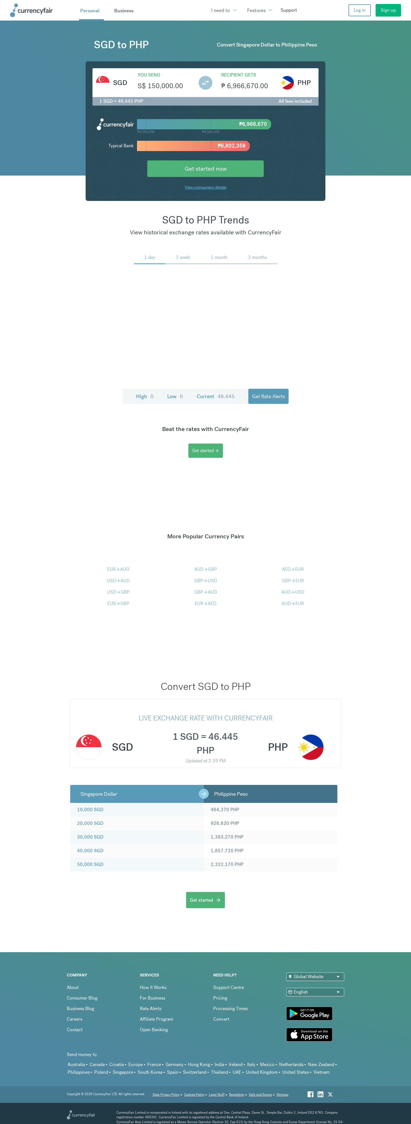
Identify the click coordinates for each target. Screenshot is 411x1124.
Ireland (236, 1064)
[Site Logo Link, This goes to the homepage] (42, 10)
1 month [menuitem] (219, 257)
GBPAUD (205, 592)
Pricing (220, 998)
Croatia (116, 1064)
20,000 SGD (90, 823)
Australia (76, 1064)
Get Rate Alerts (268, 396)
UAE (237, 1072)
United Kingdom (262, 1072)
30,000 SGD (90, 837)
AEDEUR (293, 569)
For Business (152, 998)
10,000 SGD (90, 810)
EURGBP (118, 604)
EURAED (205, 604)
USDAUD (118, 581)
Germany (175, 1064)
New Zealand (321, 1064)
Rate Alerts (150, 1009)
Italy (251, 1064)
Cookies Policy (194, 1095)
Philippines (79, 1072)
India (219, 1064)
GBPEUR (293, 581)
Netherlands (291, 1064)
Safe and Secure (260, 1095)
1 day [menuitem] (149, 257)
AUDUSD (292, 592)
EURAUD (118, 569)
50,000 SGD (90, 864)
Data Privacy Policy (166, 1095)
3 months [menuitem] (257, 257)
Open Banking (154, 1030)
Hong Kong (199, 1064)
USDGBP (118, 592)
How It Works (153, 987)
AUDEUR (293, 604)
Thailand (219, 1072)
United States (295, 1072)
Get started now (206, 168)
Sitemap (282, 1095)
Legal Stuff (217, 1095)
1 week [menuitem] (183, 257)
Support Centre (228, 987)
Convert (221, 1019)
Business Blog (80, 1009)
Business (124, 10)
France (154, 1064)
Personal (89, 10)
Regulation (236, 1095)
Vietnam (321, 1072)
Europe (135, 1064)
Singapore (123, 1072)
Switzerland (194, 1072)
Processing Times (230, 1009)
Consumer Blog (82, 998)
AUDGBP (205, 569)
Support (289, 10)
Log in (360, 10)
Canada (97, 1064)
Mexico (267, 1064)
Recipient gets (238, 75)
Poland (101, 1072)
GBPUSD (205, 581)
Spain (172, 1072)
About (73, 987)
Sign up (388, 10)
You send (149, 75)
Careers (74, 1019)
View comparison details (205, 187)
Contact (74, 1030)
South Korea (150, 1072)
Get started (205, 451)
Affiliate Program (156, 1019)
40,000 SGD (90, 851)
